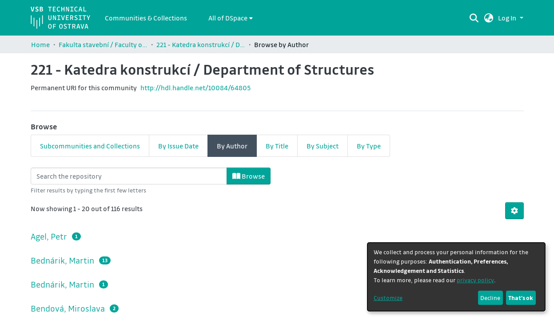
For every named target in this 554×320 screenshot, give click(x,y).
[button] (488, 17)
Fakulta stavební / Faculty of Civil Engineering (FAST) (103, 44)
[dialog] (456, 277)
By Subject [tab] (323, 145)
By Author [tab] (232, 145)
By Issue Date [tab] (178, 145)
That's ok (520, 297)
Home (40, 44)
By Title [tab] (277, 145)
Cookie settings (239, 313)
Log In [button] (508, 17)
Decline (490, 297)
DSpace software (199, 303)
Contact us (195, 313)
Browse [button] (248, 176)
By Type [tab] (369, 145)
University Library (291, 313)
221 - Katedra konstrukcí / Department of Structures (200, 44)
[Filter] (129, 176)
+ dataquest (362, 312)
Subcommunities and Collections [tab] (90, 145)
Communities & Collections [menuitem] (146, 17)
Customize (388, 297)
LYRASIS (311, 303)
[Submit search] (473, 17)
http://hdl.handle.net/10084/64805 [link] (195, 87)
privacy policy (475, 280)
